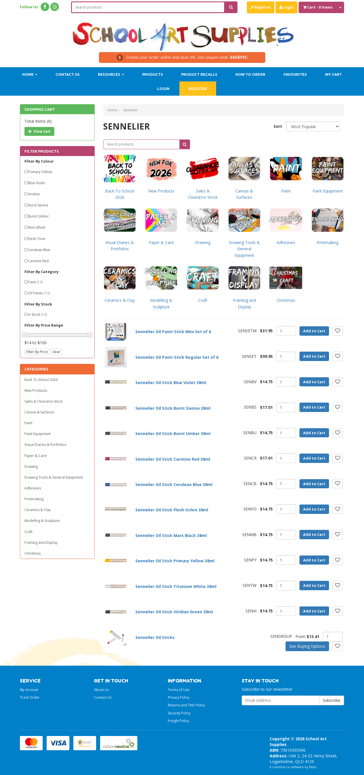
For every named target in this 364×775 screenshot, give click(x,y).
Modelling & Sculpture (42, 520)
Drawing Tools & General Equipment (53, 477)
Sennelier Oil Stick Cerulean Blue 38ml (173, 484)
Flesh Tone (36, 238)
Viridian (34, 194)
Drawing (31, 466)
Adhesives (32, 488)
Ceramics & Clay (37, 509)
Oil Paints (39, 293)
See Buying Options (307, 646)
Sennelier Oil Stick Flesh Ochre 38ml (171, 509)
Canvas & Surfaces (39, 412)
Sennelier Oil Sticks (155, 637)
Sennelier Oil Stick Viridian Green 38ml (174, 611)
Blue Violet (36, 183)
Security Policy (179, 713)
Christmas (32, 553)
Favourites (295, 74)
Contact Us (67, 74)
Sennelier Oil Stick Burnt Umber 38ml (172, 433)
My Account (29, 689)
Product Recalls (199, 74)
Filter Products (41, 151)
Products (152, 74)
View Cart (39, 131)
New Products (35, 390)
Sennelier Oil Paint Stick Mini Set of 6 (173, 331)
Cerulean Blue (39, 249)
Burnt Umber (38, 216)
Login (286, 7)
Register (261, 7)
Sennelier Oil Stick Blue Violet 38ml (170, 382)
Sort (278, 126)
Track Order (30, 697)
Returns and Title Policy (186, 705)
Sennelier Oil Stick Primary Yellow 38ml (174, 560)
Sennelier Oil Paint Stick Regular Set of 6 (176, 357)
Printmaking (34, 499)
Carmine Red (38, 261)
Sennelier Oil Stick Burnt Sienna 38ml (172, 408)
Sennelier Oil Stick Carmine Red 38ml (172, 459)
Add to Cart (314, 330)
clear (56, 351)
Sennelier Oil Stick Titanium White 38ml (175, 586)
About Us (101, 689)
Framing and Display (40, 542)
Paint (35, 282)
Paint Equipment (37, 433)
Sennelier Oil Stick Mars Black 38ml (171, 535)
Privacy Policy (178, 697)
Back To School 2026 (41, 379)
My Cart (333, 74)
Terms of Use (178, 689)
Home (29, 74)
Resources (111, 74)
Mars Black (36, 227)
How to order (250, 74)
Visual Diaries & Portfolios (45, 444)
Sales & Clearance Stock (43, 401)
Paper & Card (35, 455)
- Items (317, 7)
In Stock (37, 314)
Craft (28, 531)
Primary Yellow (40, 171)
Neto (313, 767)
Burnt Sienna (38, 205)
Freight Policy (178, 720)
